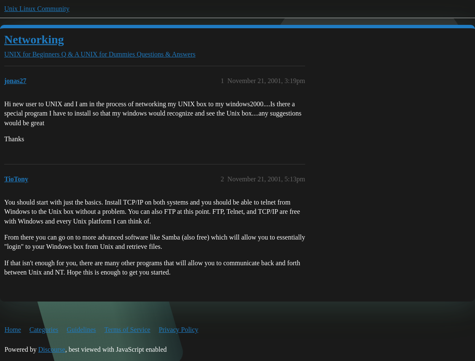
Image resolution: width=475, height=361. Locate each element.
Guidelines (81, 329)
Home (13, 329)
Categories (44, 329)
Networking (34, 39)
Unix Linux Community (37, 8)
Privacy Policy (179, 329)
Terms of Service (127, 329)
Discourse (51, 349)
